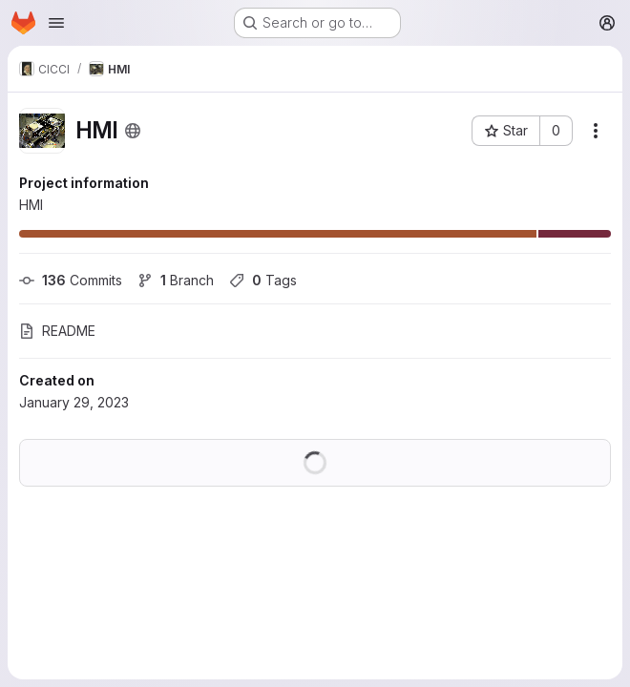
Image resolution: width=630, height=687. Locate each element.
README (57, 331)
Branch (175, 280)
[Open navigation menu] (56, 23)
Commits (70, 280)
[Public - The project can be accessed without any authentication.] (132, 130)
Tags (263, 280)
